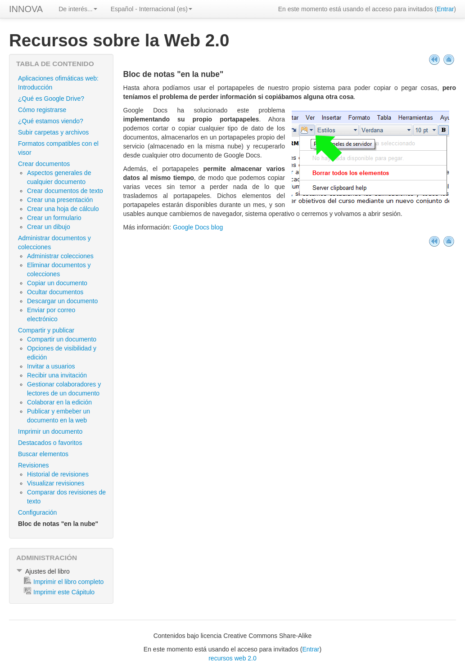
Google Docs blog (198, 227)
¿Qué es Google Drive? (51, 98)
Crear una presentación (60, 199)
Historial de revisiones (58, 474)
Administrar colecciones (60, 256)
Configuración (37, 512)
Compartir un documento (61, 339)
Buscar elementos (43, 454)
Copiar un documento (57, 283)
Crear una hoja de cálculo (63, 208)
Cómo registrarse (42, 109)
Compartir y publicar (46, 330)
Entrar (445, 9)
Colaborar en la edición (59, 402)
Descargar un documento (62, 301)
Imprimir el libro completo (68, 581)
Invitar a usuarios (51, 366)
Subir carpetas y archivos (53, 132)
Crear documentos (44, 163)
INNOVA (26, 9)
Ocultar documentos (55, 292)
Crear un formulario (54, 217)
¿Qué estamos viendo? (50, 121)
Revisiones (33, 465)
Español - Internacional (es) (151, 9)
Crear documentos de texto (65, 190)
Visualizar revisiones (55, 483)
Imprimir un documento (50, 431)
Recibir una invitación (57, 375)
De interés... (78, 9)
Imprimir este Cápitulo (64, 592)
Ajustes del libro (47, 571)
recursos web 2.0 (232, 658)
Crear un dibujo (48, 226)
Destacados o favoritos (50, 442)
